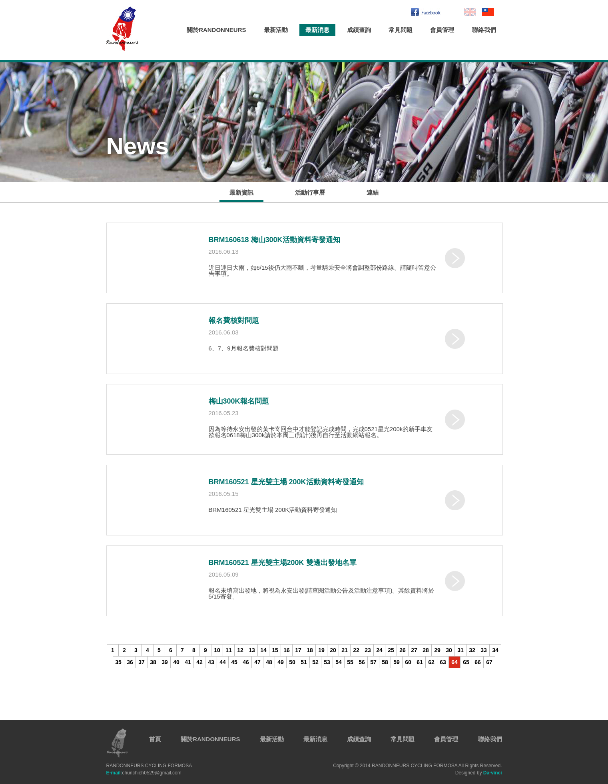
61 (420, 662)
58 (385, 662)
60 (408, 662)
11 (228, 650)
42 (199, 662)
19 (321, 650)
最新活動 (276, 29)
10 (217, 650)
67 (489, 662)
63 (443, 662)
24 (379, 650)
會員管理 (442, 29)
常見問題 (401, 29)
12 (240, 650)
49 (280, 662)
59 (396, 662)
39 (164, 662)
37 (141, 662)
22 (356, 650)
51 (304, 662)
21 (344, 650)
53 (327, 662)
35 (118, 662)
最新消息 (317, 29)
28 (426, 650)
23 (368, 650)
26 (402, 650)
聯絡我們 (484, 29)
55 (350, 662)
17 (298, 650)
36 (130, 662)
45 (234, 662)
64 (454, 662)
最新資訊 (241, 192)
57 (373, 662)
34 (495, 650)
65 (466, 662)
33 (483, 650)
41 (188, 662)
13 (252, 650)
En (470, 12)
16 (286, 650)
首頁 (155, 739)
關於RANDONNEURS (216, 29)
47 (257, 662)
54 (338, 662)
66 (477, 662)
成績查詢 (359, 29)
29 (437, 650)
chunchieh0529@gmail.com (143, 773)
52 (315, 662)
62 (431, 662)
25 (391, 650)
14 (263, 650)
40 (176, 662)
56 (362, 662)
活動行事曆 (310, 192)
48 (269, 662)
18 (310, 650)
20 (333, 650)
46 (246, 662)
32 (472, 650)
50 (292, 662)
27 (414, 650)
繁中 (488, 12)
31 (460, 650)
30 (449, 650)
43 (211, 662)
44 (222, 662)
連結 (373, 192)
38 (153, 662)
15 (275, 650)
